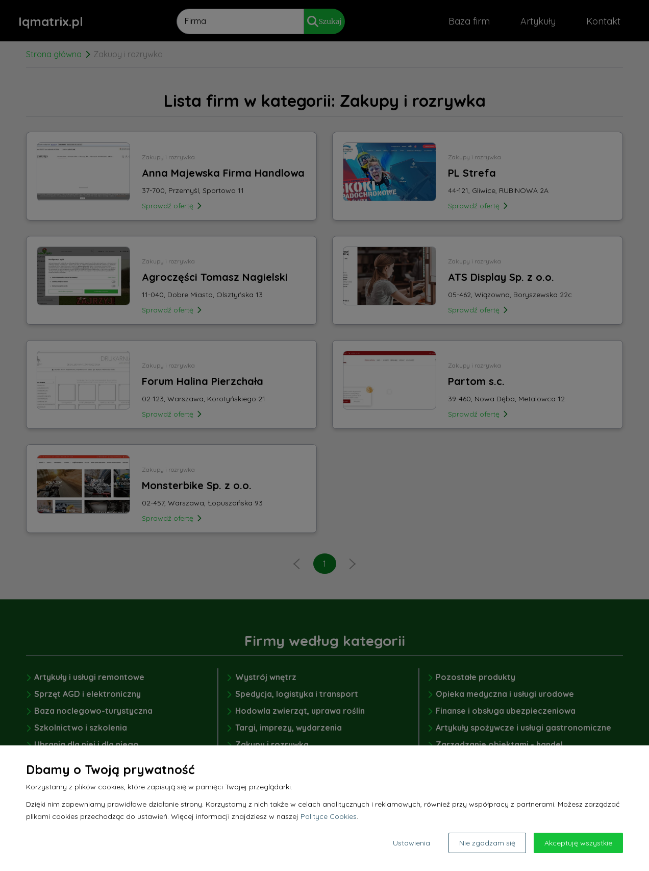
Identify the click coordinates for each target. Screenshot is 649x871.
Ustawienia (411, 843)
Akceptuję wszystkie (578, 843)
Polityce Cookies (329, 816)
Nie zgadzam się (487, 843)
